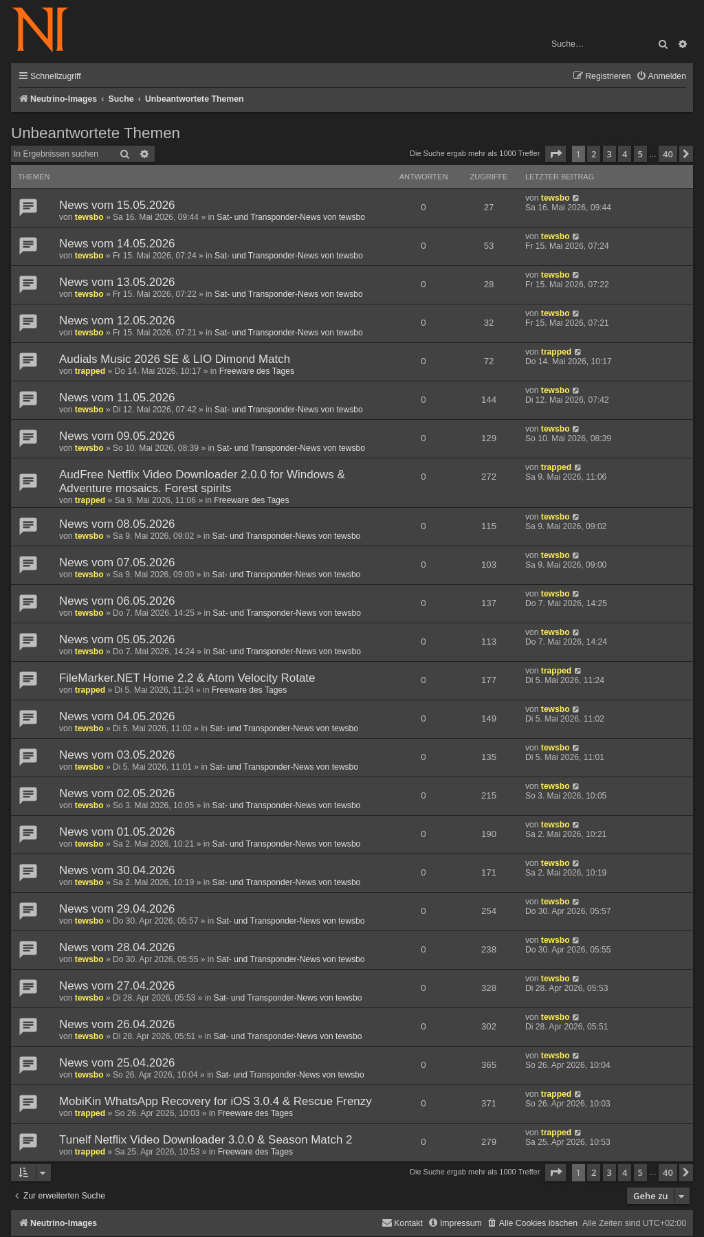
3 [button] (609, 154)
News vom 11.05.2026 (117, 397)
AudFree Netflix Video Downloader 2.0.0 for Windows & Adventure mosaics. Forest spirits (202, 481)
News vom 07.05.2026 (117, 562)
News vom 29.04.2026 (117, 908)
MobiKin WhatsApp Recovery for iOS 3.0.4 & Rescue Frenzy (215, 1101)
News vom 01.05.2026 (117, 831)
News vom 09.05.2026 (117, 436)
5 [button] (640, 154)
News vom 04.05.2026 (117, 716)
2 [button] (593, 154)
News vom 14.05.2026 (117, 243)
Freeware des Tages (256, 371)
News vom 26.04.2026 (117, 1024)
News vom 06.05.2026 (117, 601)
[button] (555, 154)
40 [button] (668, 154)
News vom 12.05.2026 (117, 320)
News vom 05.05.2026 (117, 639)
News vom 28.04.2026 (117, 947)
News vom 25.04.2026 (117, 1062)
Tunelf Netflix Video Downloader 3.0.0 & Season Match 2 (206, 1139)
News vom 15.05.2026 (117, 205)
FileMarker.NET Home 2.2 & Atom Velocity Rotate (187, 677)
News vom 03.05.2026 (117, 754)
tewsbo (89, 217)
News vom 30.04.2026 (117, 870)
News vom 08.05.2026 (117, 524)
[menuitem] (661, 76)
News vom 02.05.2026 (117, 793)
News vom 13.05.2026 (117, 282)
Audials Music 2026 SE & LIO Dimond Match (174, 359)
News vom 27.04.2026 (117, 985)
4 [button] (624, 154)
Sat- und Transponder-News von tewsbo (291, 217)
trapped (90, 371)
